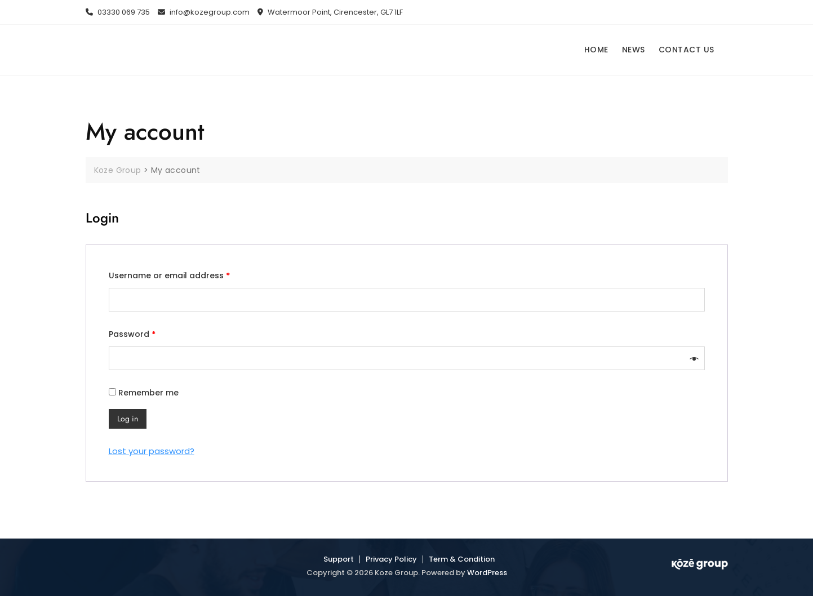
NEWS (633, 49)
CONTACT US (686, 49)
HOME (596, 49)
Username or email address (169, 275)
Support (338, 559)
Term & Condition (462, 559)
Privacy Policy (391, 559)
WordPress (487, 572)
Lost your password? (151, 451)
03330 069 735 (118, 12)
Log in (127, 418)
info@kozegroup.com (204, 12)
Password (132, 334)
